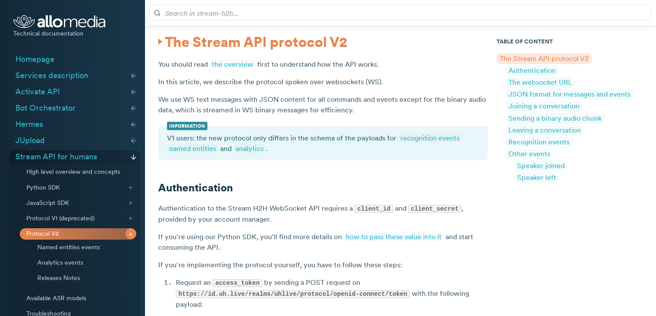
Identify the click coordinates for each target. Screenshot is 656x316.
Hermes (29, 124)
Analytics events (60, 262)
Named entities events (68, 247)
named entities (192, 148)
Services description (51, 75)
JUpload (30, 140)
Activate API (37, 92)
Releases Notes (58, 278)
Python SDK (43, 187)
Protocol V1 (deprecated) (60, 218)
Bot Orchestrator (45, 108)
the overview (232, 64)
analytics (250, 148)
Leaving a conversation (544, 129)
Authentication (532, 69)
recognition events (430, 137)
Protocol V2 (42, 233)
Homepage (34, 59)
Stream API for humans (56, 157)
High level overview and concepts (73, 172)
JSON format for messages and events (569, 94)
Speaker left (536, 177)
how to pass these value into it (394, 236)
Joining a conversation (544, 105)
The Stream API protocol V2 (544, 58)
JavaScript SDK (47, 203)
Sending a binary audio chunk (555, 117)
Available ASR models (56, 298)
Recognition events (538, 141)
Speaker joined (541, 165)
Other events (529, 153)
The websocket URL (540, 82)
